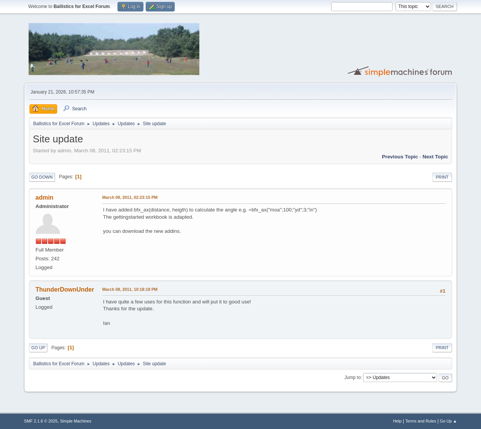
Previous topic (400, 157)
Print (442, 177)
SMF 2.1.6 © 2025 (41, 421)
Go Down (42, 177)
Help (397, 421)
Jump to (352, 377)
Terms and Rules (420, 421)
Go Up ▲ (448, 421)
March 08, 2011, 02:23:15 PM (130, 197)
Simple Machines (75, 421)
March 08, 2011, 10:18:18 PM (130, 289)
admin (44, 197)
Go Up (38, 347)
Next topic (435, 157)
